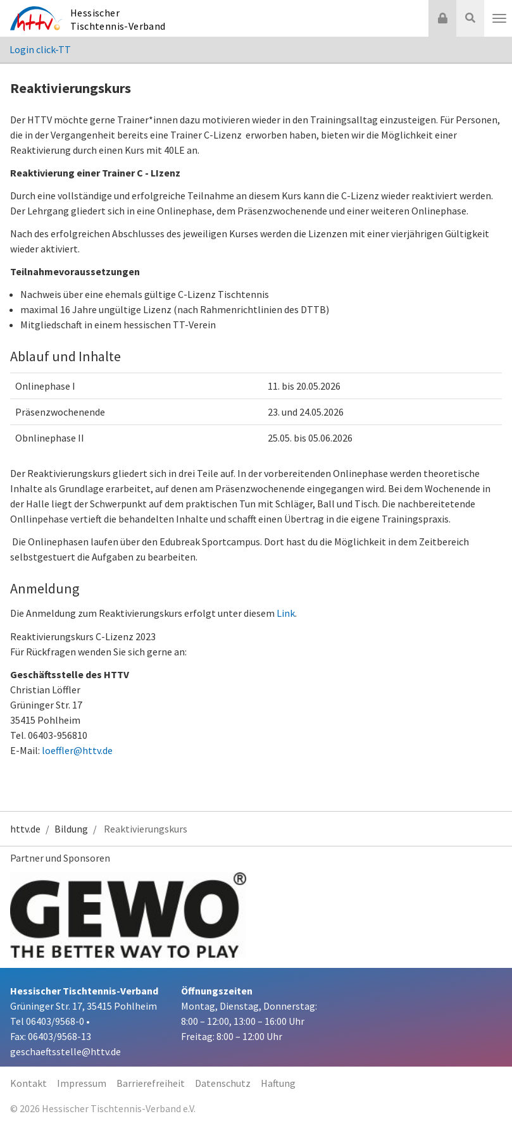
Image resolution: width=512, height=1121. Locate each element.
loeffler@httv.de (77, 750)
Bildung (71, 828)
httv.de (25, 828)
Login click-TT (40, 49)
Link (286, 613)
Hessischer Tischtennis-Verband (118, 19)
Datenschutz (223, 1083)
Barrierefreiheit (150, 1083)
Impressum (81, 1083)
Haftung (278, 1083)
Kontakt (28, 1083)
